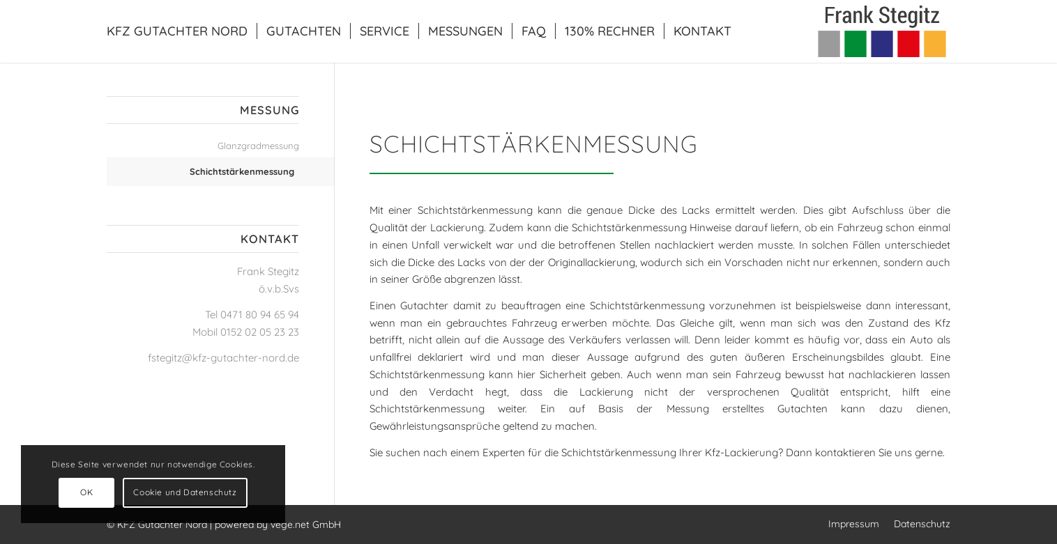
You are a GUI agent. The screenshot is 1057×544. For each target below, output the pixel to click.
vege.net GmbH (306, 524)
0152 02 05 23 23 (259, 332)
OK (86, 492)
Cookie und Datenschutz (184, 492)
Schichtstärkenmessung (242, 171)
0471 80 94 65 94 (259, 314)
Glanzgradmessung (258, 145)
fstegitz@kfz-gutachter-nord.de (223, 357)
